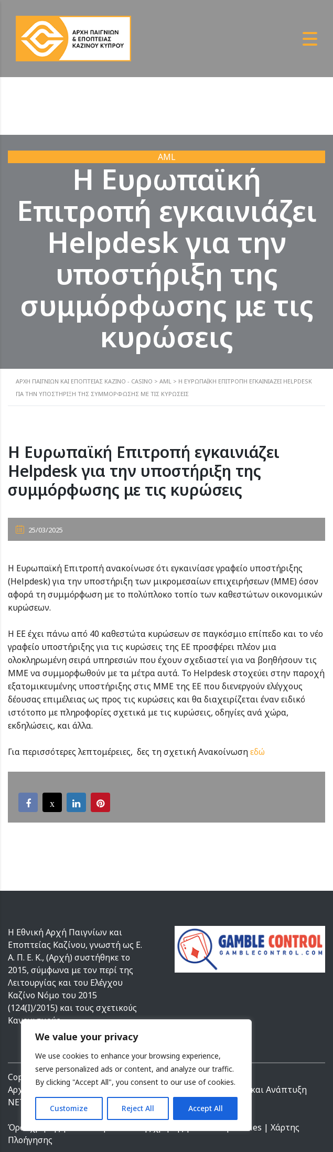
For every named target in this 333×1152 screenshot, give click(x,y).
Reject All (138, 1108)
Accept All (205, 1108)
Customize (69, 1108)
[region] (136, 1075)
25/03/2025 (39, 530)
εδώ (257, 752)
